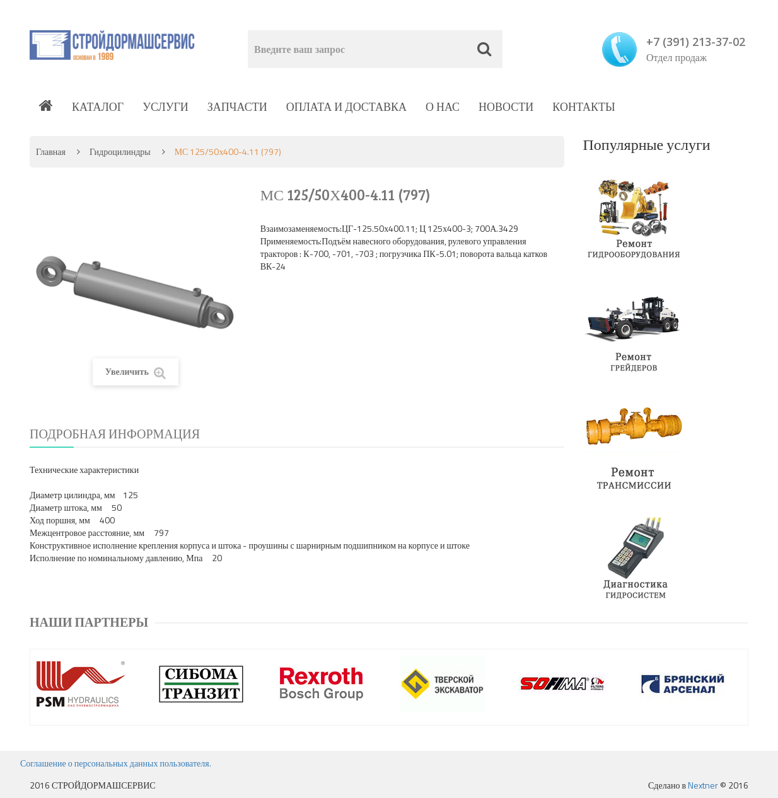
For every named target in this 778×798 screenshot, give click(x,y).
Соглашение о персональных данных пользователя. (115, 763)
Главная (51, 151)
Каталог (98, 106)
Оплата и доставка (346, 106)
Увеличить (135, 372)
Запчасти (237, 106)
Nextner (703, 785)
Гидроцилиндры (120, 151)
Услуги (165, 106)
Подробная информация (115, 433)
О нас (443, 106)
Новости (506, 106)
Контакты (583, 106)
